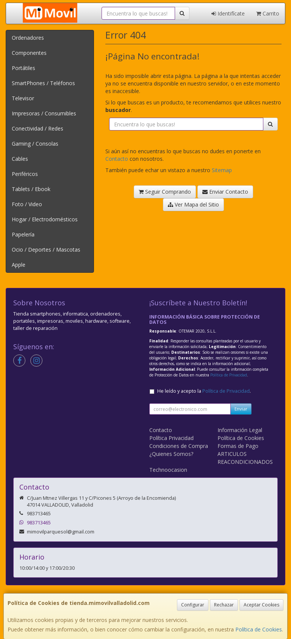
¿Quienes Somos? (171, 453)
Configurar (192, 605)
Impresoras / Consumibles (44, 113)
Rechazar (224, 605)
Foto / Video (27, 204)
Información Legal (239, 430)
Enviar (241, 409)
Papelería (23, 234)
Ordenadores (28, 37)
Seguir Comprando (165, 191)
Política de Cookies (258, 629)
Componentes (29, 52)
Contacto (116, 158)
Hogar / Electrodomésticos (45, 219)
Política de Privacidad (228, 375)
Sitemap (222, 170)
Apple (18, 264)
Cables (20, 158)
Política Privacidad (171, 438)
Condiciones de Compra (178, 445)
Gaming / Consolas (35, 143)
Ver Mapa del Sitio (193, 204)
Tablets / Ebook (31, 189)
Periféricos (25, 173)
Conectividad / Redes (37, 128)
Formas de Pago (237, 445)
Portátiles (23, 68)
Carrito (267, 13)
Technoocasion (168, 469)
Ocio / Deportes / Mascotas (46, 249)
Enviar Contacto (225, 191)
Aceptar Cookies (261, 605)
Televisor (23, 98)
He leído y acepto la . (204, 391)
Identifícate (228, 13)
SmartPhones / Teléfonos (43, 83)
